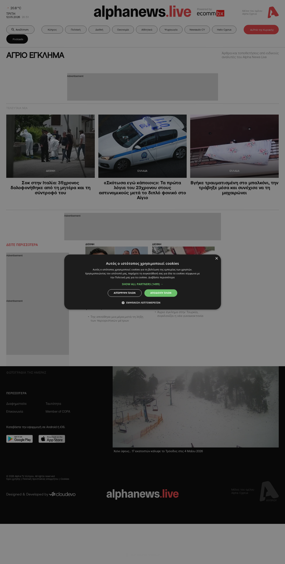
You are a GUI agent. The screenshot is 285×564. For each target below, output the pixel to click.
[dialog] (142, 282)
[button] (142, 284)
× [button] (216, 258)
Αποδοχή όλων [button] (160, 293)
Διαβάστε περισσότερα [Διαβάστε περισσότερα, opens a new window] (161, 277)
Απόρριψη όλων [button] (125, 293)
